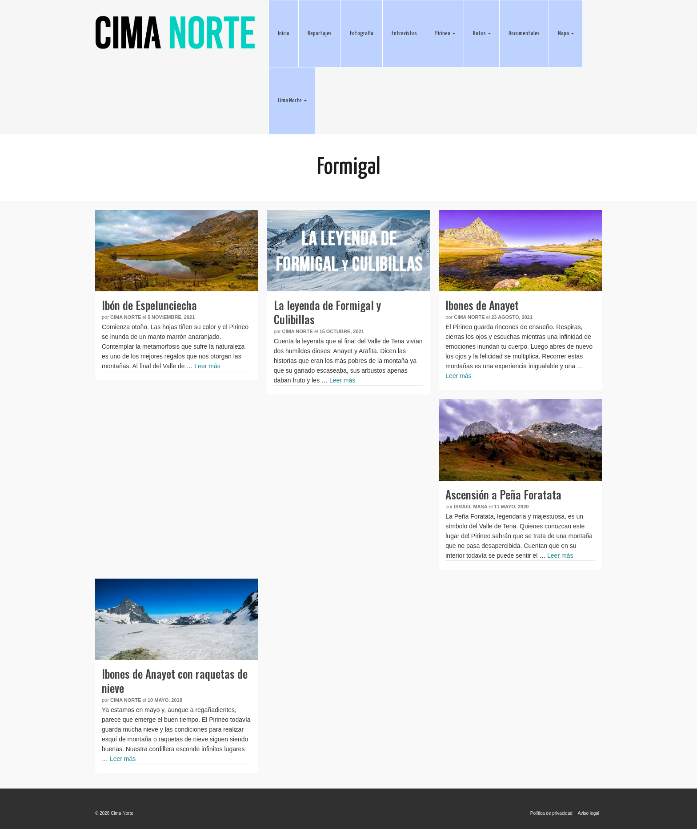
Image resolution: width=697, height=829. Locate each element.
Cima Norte (125, 317)
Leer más (207, 366)
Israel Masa (471, 506)
